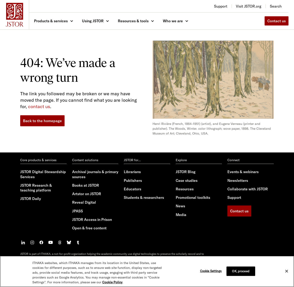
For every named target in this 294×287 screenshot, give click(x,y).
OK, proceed (240, 271)
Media (181, 214)
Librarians (132, 171)
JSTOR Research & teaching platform (36, 187)
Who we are (173, 21)
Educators (132, 189)
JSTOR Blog (185, 171)
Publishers (133, 180)
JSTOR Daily (30, 198)
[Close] (287, 271)
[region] (147, 271)
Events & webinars (243, 171)
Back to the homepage (42, 120)
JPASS (77, 211)
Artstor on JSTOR (86, 193)
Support (234, 197)
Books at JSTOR (85, 185)
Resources (185, 189)
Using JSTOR (93, 21)
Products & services (51, 21)
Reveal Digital (84, 202)
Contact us (276, 21)
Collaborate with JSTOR (247, 189)
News (180, 206)
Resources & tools (133, 21)
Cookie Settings (211, 271)
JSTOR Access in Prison (92, 219)
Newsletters (237, 180)
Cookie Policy (112, 282)
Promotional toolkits (193, 197)
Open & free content (89, 228)
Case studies (187, 180)
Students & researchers (144, 197)
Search (276, 6)
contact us (39, 106)
